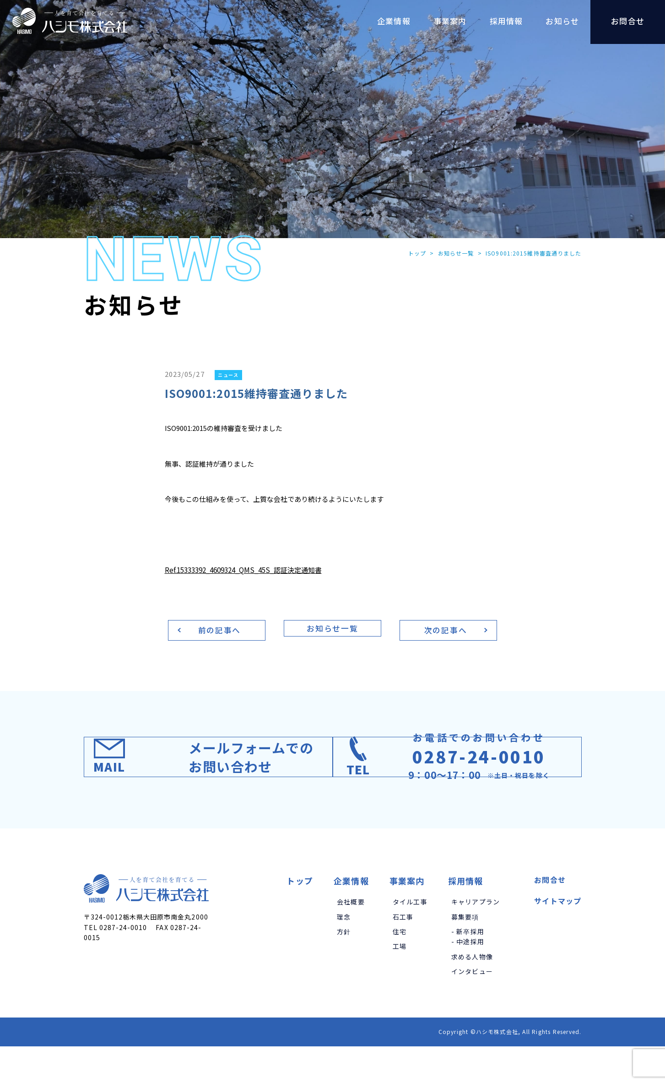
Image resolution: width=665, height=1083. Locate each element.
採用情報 (465, 917)
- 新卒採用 (467, 968)
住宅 (399, 968)
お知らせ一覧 (454, 253)
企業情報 (351, 917)
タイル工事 (410, 938)
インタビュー (472, 1007)
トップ (414, 253)
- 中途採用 (467, 978)
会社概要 (351, 938)
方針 (344, 968)
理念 (344, 953)
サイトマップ (557, 937)
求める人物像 (472, 992)
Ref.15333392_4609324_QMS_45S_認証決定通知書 (250, 570)
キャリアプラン (475, 938)
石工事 (403, 953)
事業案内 (407, 917)
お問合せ (550, 916)
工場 (399, 982)
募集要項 (465, 953)
